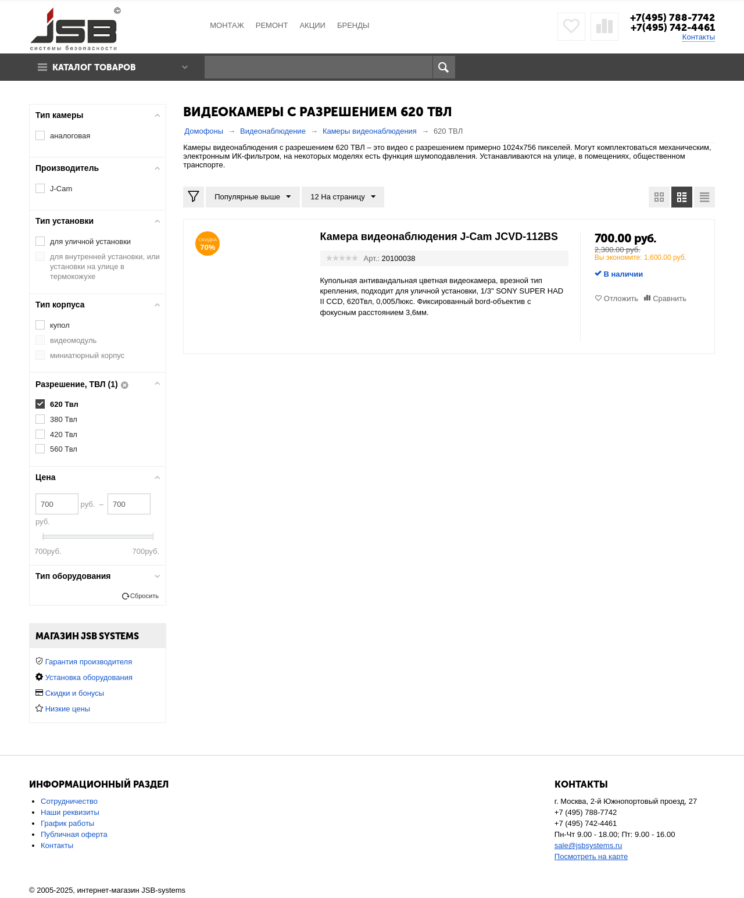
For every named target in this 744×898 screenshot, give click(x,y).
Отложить (621, 298)
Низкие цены (67, 708)
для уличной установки (90, 241)
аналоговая (70, 135)
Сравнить (669, 298)
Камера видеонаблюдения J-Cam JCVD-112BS (439, 236)
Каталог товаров (94, 67)
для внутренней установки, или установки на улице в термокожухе (105, 266)
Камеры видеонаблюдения (370, 131)
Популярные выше (252, 197)
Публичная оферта (74, 834)
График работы (67, 823)
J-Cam (61, 188)
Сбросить (144, 595)
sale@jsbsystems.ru (589, 845)
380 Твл (63, 419)
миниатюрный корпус (87, 355)
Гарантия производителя (89, 661)
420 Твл (63, 434)
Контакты (698, 37)
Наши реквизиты (70, 812)
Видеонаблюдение (273, 131)
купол (60, 325)
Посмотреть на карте (591, 856)
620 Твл (64, 404)
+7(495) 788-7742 (672, 17)
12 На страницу (342, 197)
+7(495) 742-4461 (673, 27)
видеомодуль (73, 340)
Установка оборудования (89, 677)
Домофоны (203, 131)
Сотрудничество (69, 801)
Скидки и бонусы (74, 693)
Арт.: (372, 258)
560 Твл (63, 449)
